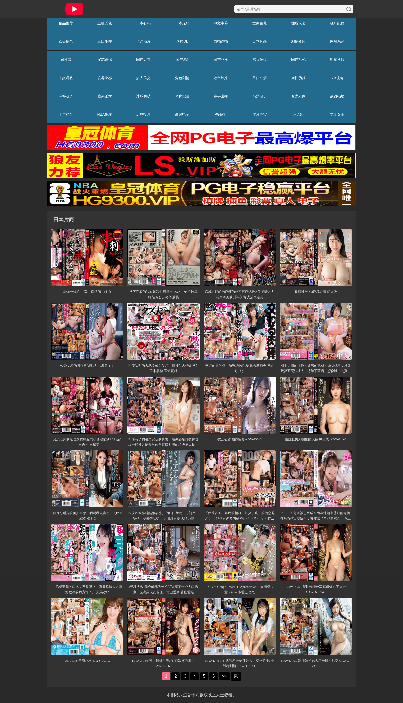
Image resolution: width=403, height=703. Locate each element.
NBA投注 (104, 114)
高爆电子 (259, 96)
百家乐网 (298, 96)
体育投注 (182, 96)
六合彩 (298, 114)
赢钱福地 (337, 96)
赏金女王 (337, 114)
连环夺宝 (259, 114)
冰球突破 (143, 96)
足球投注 (143, 114)
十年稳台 (66, 114)
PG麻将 (221, 114)
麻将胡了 (66, 96)
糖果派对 (104, 96)
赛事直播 (221, 96)
